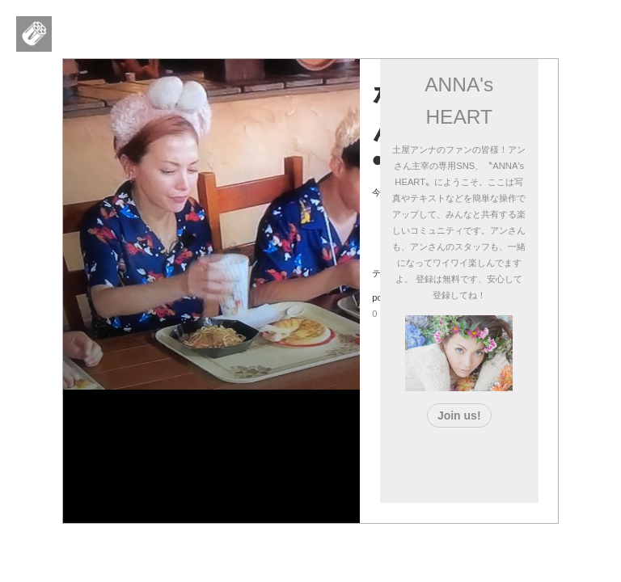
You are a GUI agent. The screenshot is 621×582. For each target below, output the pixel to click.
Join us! (459, 415)
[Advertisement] (486, 461)
